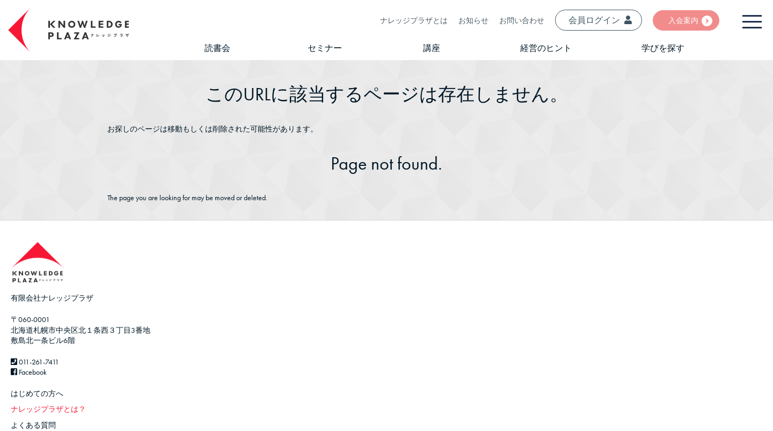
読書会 (217, 48)
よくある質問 (33, 425)
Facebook (29, 372)
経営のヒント (546, 48)
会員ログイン (600, 20)
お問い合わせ (521, 20)
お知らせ (473, 20)
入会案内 (683, 20)
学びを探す (662, 48)
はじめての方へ (37, 393)
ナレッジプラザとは (414, 20)
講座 (431, 48)
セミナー (325, 48)
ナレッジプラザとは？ (48, 409)
